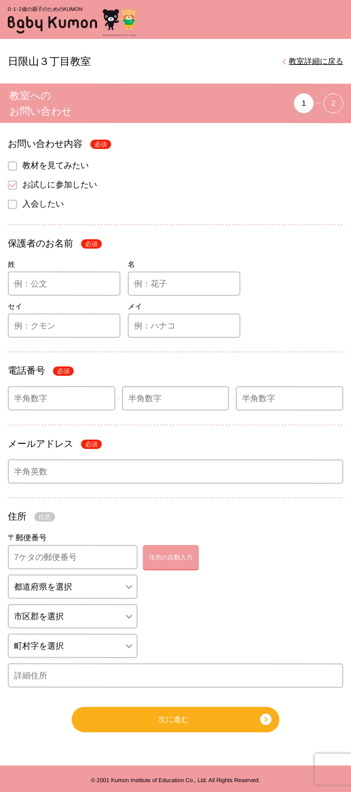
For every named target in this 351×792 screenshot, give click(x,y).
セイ (15, 306)
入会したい (43, 203)
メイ (135, 306)
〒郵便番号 (27, 537)
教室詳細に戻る (316, 61)
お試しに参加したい (59, 184)
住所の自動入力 (171, 557)
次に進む (173, 719)
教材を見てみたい (55, 164)
